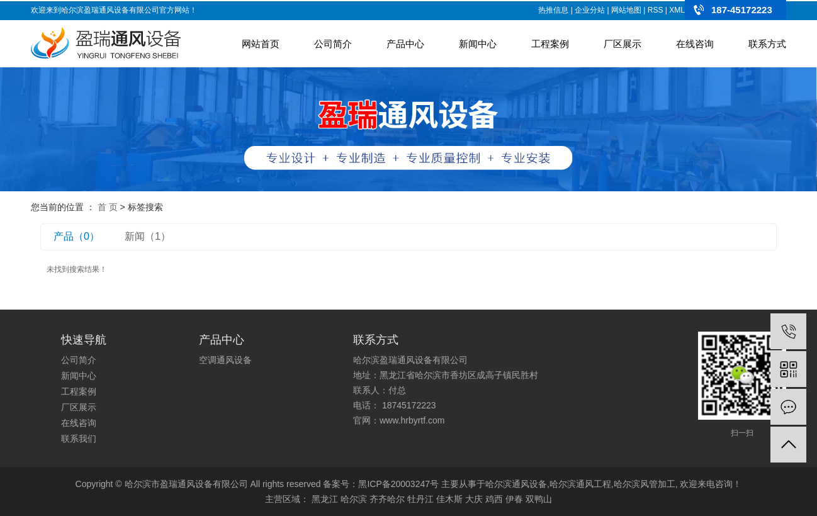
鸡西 (494, 499)
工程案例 (550, 43)
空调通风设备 (225, 360)
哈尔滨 (354, 499)
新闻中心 (478, 43)
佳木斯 (449, 499)
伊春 (514, 499)
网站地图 (626, 10)
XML (677, 10)
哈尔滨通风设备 (516, 484)
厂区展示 (622, 43)
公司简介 (333, 43)
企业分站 (590, 10)
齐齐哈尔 (387, 499)
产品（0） (76, 236)
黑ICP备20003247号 (398, 484)
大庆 (474, 499)
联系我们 (78, 439)
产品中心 (405, 43)
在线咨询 (695, 43)
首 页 (108, 207)
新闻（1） (148, 236)
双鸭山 (539, 499)
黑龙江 (325, 499)
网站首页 (260, 43)
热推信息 (553, 10)
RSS (655, 10)
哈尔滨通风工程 (580, 484)
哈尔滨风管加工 (644, 484)
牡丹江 (420, 499)
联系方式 (767, 43)
